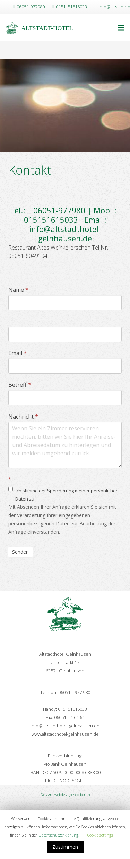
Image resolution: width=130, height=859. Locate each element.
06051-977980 (56, 210)
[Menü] (121, 27)
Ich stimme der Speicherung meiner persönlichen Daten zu (63, 494)
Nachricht (23, 416)
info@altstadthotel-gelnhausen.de (65, 234)
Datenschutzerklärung (58, 835)
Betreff (19, 385)
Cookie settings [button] (100, 835)
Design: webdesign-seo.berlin (65, 794)
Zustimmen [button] (65, 846)
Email (17, 353)
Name (18, 289)
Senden (20, 552)
